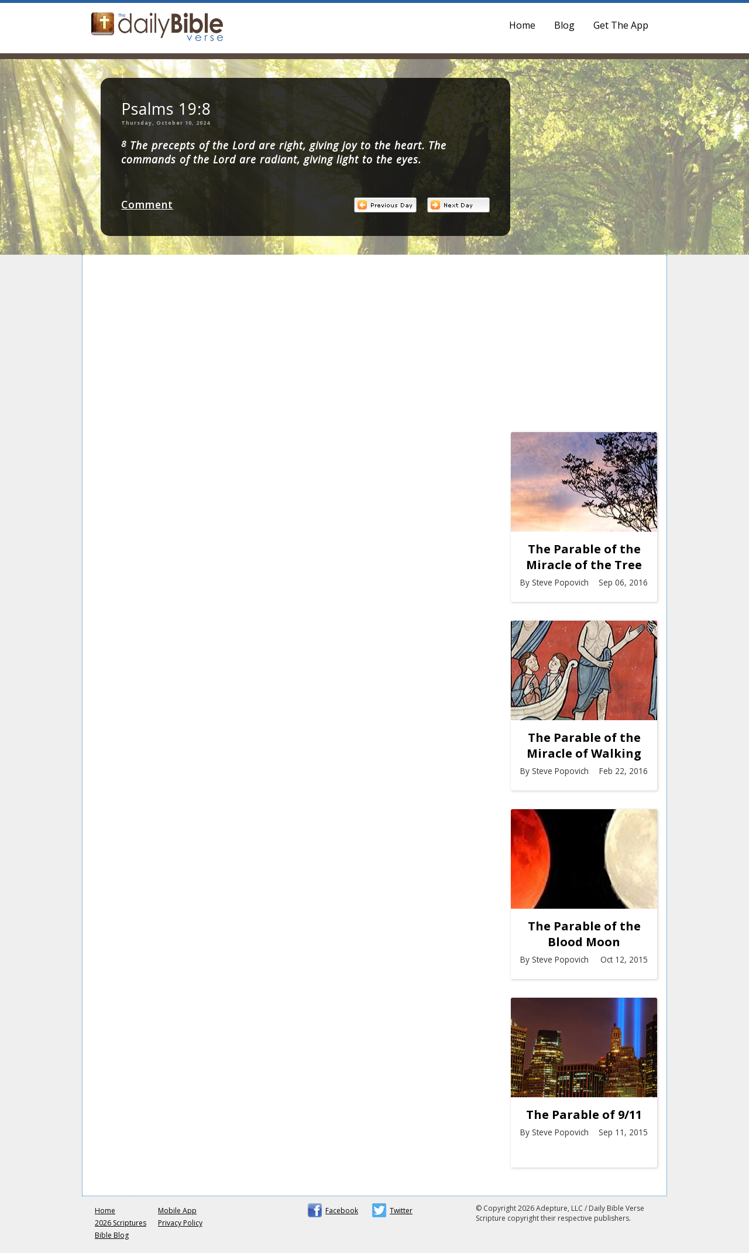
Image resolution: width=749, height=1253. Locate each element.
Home (522, 25)
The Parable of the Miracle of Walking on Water (584, 745)
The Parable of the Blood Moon (584, 934)
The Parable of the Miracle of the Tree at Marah (584, 557)
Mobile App (177, 1211)
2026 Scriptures (120, 1223)
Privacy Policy (180, 1223)
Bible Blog (112, 1235)
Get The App (620, 25)
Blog (564, 25)
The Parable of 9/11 (584, 1114)
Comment (147, 204)
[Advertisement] (584, 346)
